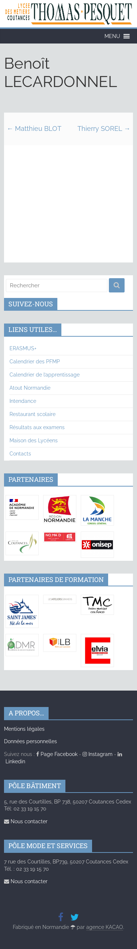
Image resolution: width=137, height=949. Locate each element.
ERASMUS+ (23, 348)
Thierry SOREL (103, 128)
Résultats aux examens (37, 427)
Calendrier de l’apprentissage (44, 375)
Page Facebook (56, 754)
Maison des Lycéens (33, 440)
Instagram (98, 754)
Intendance (22, 401)
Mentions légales (24, 729)
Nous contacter (25, 821)
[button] (112, 36)
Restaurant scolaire (32, 414)
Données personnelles (30, 741)
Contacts (20, 454)
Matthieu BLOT (34, 128)
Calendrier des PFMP (34, 361)
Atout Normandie (29, 388)
